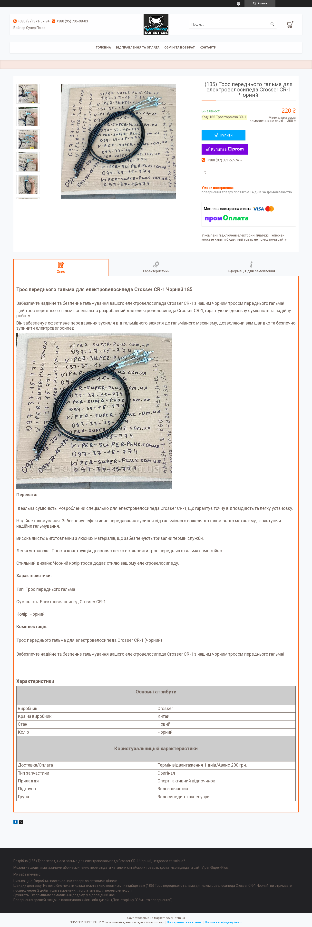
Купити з (227, 149)
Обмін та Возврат (179, 47)
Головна (103, 47)
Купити (226, 135)
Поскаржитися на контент (185, 922)
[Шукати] (272, 24)
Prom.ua (179, 918)
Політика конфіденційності (223, 922)
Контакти (208, 47)
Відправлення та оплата (137, 47)
